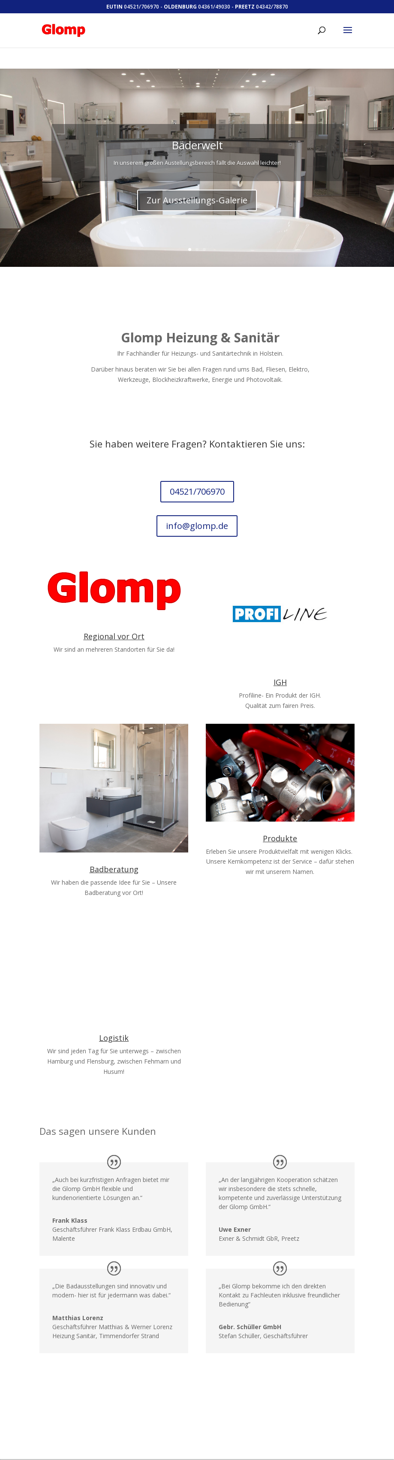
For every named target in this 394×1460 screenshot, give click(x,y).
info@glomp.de (197, 513)
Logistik (114, 1025)
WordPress (204, 1455)
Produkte (280, 825)
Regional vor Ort (114, 623)
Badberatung (114, 856)
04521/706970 (197, 479)
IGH (280, 669)
